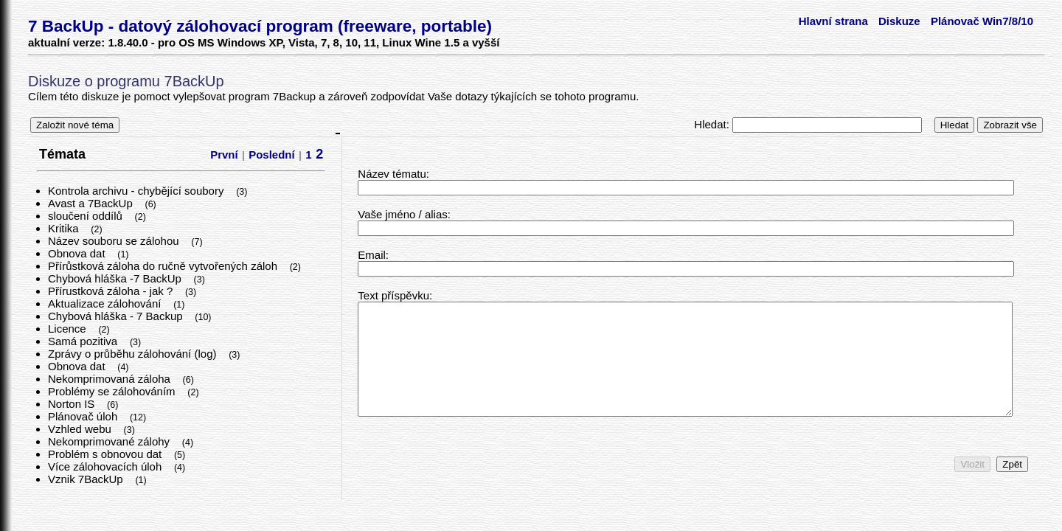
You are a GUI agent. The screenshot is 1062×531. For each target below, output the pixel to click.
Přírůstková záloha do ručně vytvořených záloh (164, 266)
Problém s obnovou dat (106, 454)
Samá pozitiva (84, 341)
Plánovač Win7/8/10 (982, 21)
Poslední (272, 154)
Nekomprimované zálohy (110, 441)
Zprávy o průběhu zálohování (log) (134, 353)
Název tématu (392, 173)
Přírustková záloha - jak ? (112, 291)
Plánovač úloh (84, 416)
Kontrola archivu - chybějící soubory (137, 190)
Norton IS (73, 404)
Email (372, 255)
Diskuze (899, 21)
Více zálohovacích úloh (106, 466)
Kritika (65, 228)
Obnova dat (78, 253)
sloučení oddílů (86, 215)
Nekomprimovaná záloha (110, 378)
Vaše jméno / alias (402, 214)
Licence (68, 328)
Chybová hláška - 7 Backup (117, 316)
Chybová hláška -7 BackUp (116, 278)
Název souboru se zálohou (115, 241)
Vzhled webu (81, 429)
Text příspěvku (393, 295)
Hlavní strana (833, 21)
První (224, 154)
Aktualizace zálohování (106, 303)
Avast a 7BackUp (92, 203)
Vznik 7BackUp (87, 479)
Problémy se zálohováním (113, 391)
